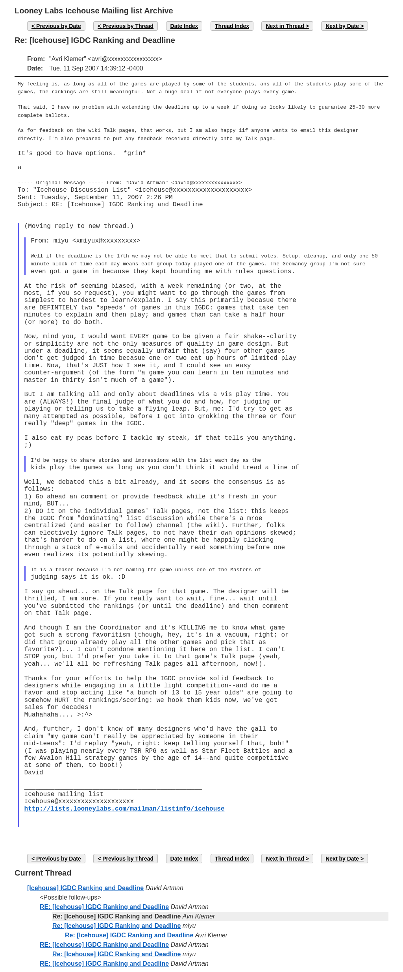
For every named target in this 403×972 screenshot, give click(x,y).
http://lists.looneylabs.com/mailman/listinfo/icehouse (124, 800)
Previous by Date (58, 26)
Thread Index (232, 26)
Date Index (184, 26)
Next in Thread (285, 26)
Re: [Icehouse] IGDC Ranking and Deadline (116, 917)
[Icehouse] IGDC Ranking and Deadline (85, 879)
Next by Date (342, 26)
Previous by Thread (127, 26)
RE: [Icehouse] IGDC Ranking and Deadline (104, 898)
